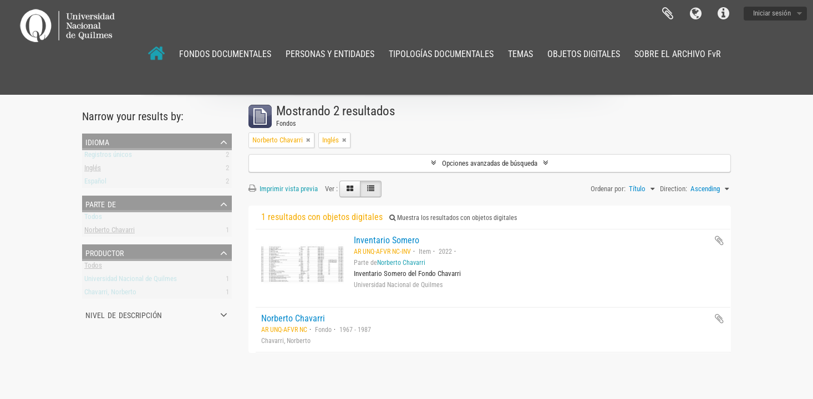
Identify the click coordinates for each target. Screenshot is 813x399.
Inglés (92, 170)
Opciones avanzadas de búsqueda (489, 163)
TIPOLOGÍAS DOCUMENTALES (441, 54)
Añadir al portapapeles (719, 240)
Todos (93, 218)
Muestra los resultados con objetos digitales (453, 218)
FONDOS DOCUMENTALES (225, 54)
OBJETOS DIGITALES (583, 54)
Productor (104, 252)
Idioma (695, 14)
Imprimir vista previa (283, 189)
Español (95, 183)
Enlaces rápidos (723, 14)
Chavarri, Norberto (110, 294)
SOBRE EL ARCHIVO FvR (677, 54)
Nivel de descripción (123, 314)
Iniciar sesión (772, 13)
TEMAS (520, 54)
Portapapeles (668, 14)
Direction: (673, 189)
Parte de (100, 203)
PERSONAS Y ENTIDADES (330, 54)
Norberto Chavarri (109, 232)
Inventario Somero (386, 240)
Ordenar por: (608, 189)
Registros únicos (108, 156)
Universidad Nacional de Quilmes (130, 281)
